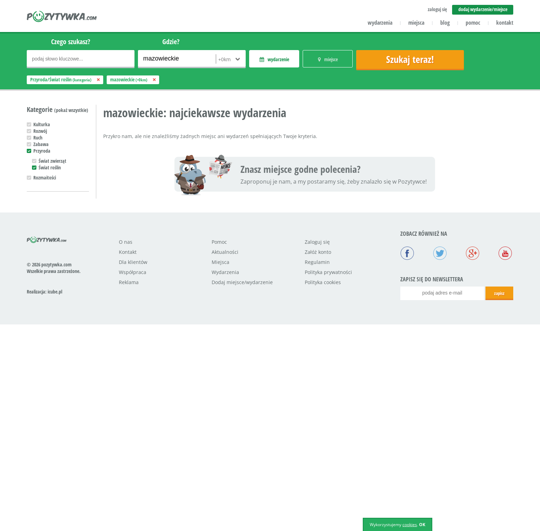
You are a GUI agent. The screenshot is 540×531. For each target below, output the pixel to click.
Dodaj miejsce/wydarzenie (242, 488)
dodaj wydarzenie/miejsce (482, 9)
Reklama (129, 488)
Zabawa (41, 144)
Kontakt (128, 458)
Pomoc (219, 448)
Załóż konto (318, 458)
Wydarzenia (225, 478)
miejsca (416, 22)
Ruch (37, 137)
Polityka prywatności (328, 478)
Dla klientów (133, 468)
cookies (409, 525)
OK (422, 525)
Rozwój (40, 131)
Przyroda (41, 150)
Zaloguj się (317, 448)
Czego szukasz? (70, 41)
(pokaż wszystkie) (71, 110)
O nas (125, 448)
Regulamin (317, 468)
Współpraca (132, 478)
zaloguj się (437, 9)
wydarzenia (380, 22)
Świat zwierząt (52, 161)
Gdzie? (171, 41)
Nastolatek (44, 362)
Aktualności (225, 458)
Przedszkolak (45, 348)
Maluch (40, 342)
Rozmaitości (44, 177)
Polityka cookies (323, 488)
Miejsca (220, 468)
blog (445, 22)
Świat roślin (50, 167)
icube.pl (55, 498)
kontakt (504, 22)
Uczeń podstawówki (52, 355)
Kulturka (41, 124)
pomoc (473, 22)
